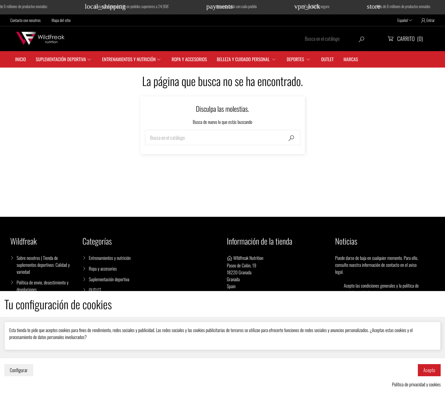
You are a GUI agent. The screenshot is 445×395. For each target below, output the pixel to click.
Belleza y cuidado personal (244, 59)
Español (404, 20)
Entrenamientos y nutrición (129, 59)
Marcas (350, 59)
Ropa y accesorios (189, 59)
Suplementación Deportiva (61, 59)
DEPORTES (296, 59)
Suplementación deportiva (109, 279)
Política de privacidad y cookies (416, 384)
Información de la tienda (260, 241)
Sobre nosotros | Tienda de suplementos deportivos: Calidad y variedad (43, 264)
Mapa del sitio (61, 20)
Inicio (20, 59)
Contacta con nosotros (25, 20)
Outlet (327, 59)
